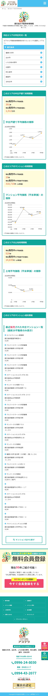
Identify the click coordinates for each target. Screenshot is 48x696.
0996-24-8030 (24, 662)
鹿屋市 (8, 77)
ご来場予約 (8, 610)
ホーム (4, 9)
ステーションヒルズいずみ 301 (17, 375)
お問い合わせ (8, 614)
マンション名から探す (24, 539)
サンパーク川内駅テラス (15, 385)
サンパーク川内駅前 (14, 444)
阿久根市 (9, 72)
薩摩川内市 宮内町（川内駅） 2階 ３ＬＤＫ (22, 454)
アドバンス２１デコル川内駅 (17, 523)
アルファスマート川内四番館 (17, 345)
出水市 (8, 57)
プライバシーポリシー (22, 619)
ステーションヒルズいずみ (16, 434)
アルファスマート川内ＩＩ (16, 464)
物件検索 (7, 600)
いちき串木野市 (11, 62)
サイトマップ (30, 614)
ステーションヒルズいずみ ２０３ (18, 394)
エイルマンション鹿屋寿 (15, 335)
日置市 (8, 67)
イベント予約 (30, 605)
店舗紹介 (29, 600)
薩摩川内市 (10, 53)
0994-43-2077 (24, 673)
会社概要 (29, 610)
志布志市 (9, 81)
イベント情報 (8, 605)
